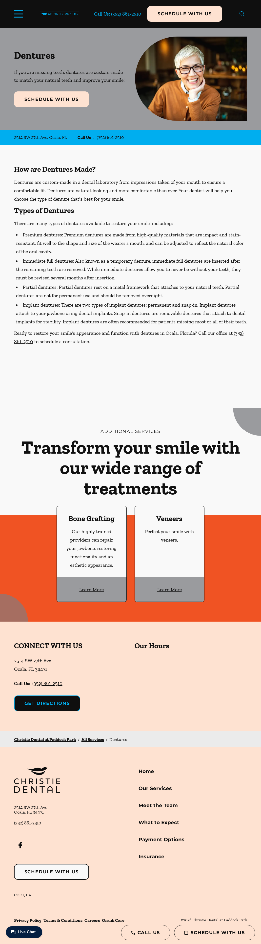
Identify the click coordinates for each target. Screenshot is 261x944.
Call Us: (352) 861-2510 (117, 14)
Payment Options (161, 839)
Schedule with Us (185, 14)
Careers (92, 920)
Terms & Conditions (62, 920)
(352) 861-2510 (110, 137)
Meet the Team (158, 805)
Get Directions (47, 703)
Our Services (155, 788)
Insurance (151, 857)
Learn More (91, 589)
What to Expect (159, 822)
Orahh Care (113, 920)
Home (146, 771)
